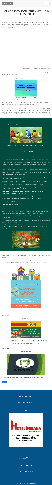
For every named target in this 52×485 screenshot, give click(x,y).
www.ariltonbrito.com (26, 396)
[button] (45, 3)
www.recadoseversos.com (26, 402)
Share (4, 381)
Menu (48, 3)
